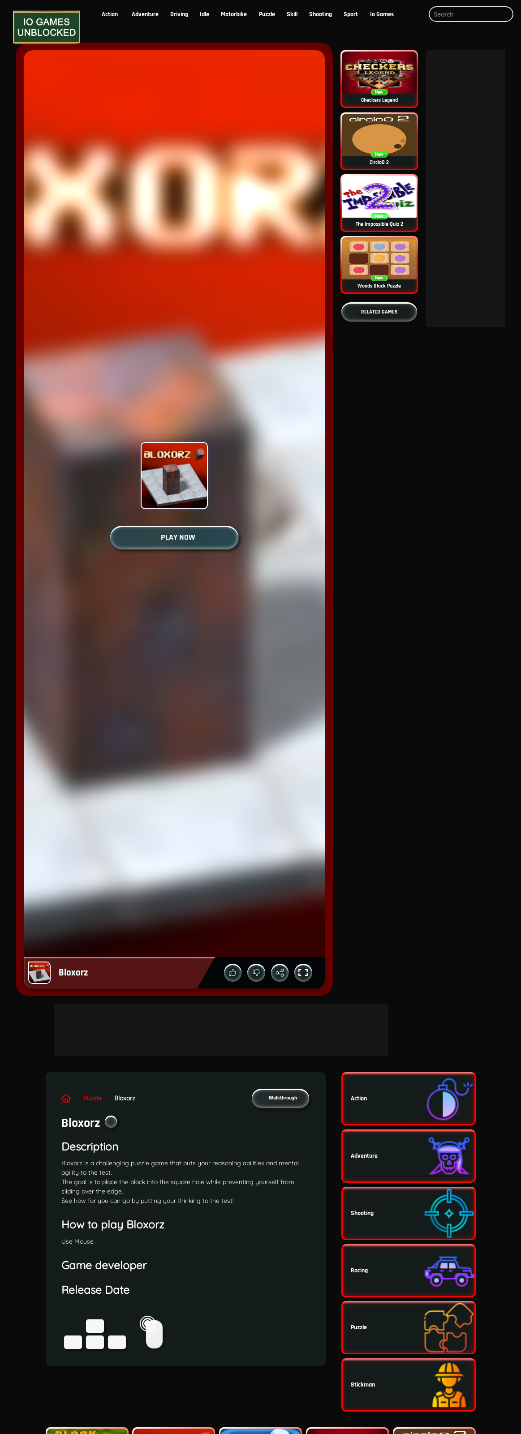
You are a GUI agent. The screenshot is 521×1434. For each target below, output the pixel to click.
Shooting (320, 14)
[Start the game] (174, 537)
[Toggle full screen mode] (303, 973)
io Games (382, 14)
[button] (415, 14)
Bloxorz (124, 1098)
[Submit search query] (505, 14)
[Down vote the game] (256, 973)
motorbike (234, 14)
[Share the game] (280, 973)
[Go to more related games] (379, 311)
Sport (351, 14)
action (110, 14)
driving (179, 14)
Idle (204, 14)
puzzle (267, 14)
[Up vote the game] (233, 973)
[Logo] (44, 27)
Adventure (145, 14)
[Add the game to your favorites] (111, 1122)
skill (292, 14)
